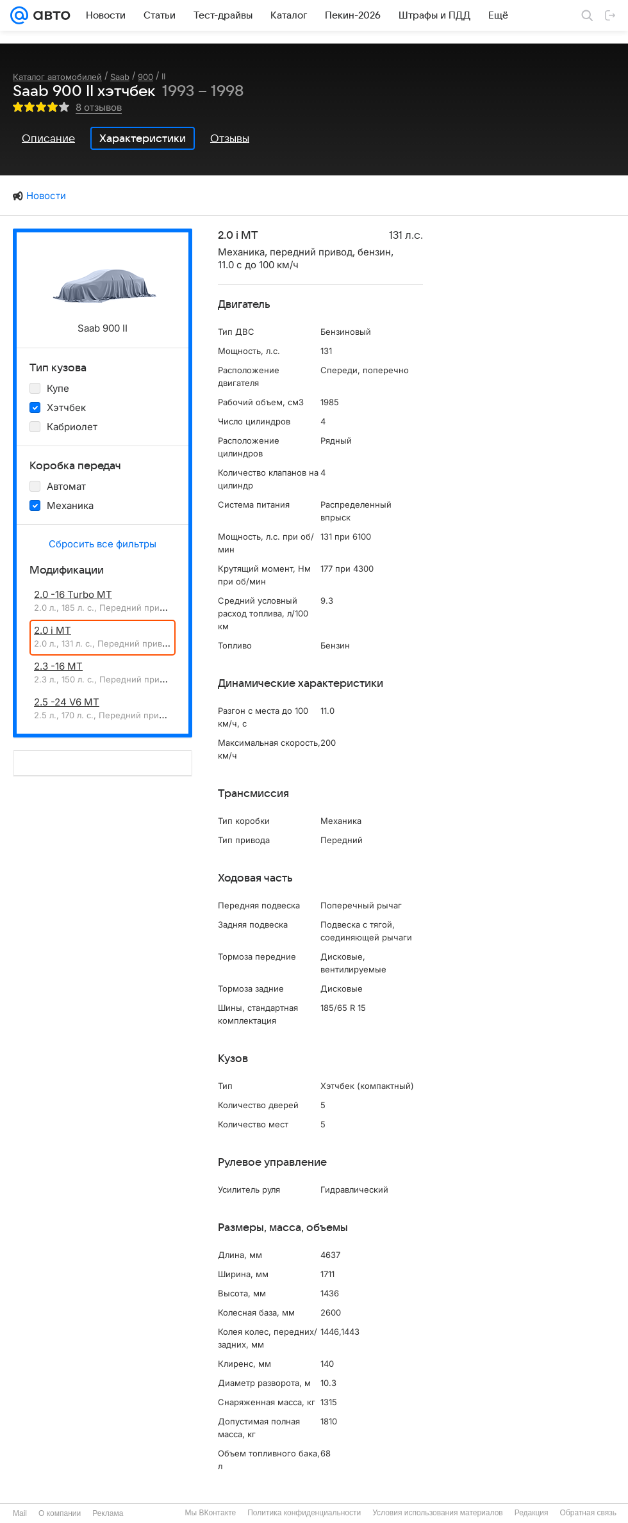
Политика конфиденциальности (304, 1512)
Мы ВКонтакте (210, 1512)
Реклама (107, 1513)
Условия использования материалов (437, 1512)
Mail (20, 1513)
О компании (59, 1513)
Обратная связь (588, 1512)
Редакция (532, 1512)
